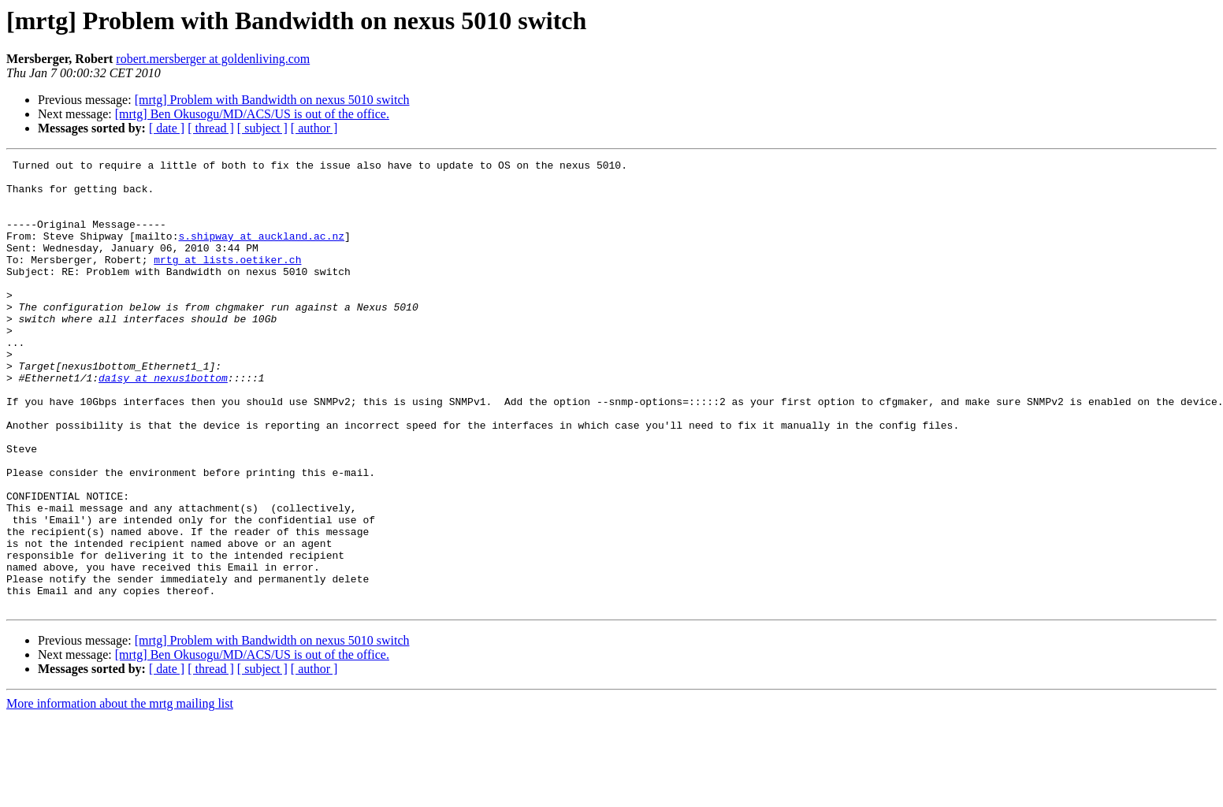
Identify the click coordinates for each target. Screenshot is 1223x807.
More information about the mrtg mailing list (119, 793)
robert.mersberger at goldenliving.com (213, 58)
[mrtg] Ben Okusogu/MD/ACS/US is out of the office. (252, 114)
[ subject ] (262, 128)
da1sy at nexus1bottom (163, 422)
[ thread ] (211, 128)
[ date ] (166, 128)
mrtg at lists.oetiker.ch (227, 280)
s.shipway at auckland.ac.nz (261, 252)
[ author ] (314, 128)
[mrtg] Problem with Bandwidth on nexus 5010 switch (272, 99)
